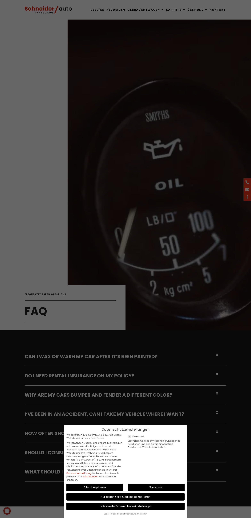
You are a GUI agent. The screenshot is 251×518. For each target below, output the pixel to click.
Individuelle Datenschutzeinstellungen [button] (125, 506)
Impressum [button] (142, 513)
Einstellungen (90, 476)
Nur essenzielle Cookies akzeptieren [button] (125, 496)
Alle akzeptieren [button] (95, 487)
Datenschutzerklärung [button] (126, 513)
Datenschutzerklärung (78, 472)
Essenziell (137, 435)
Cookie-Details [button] (110, 513)
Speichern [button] (156, 487)
